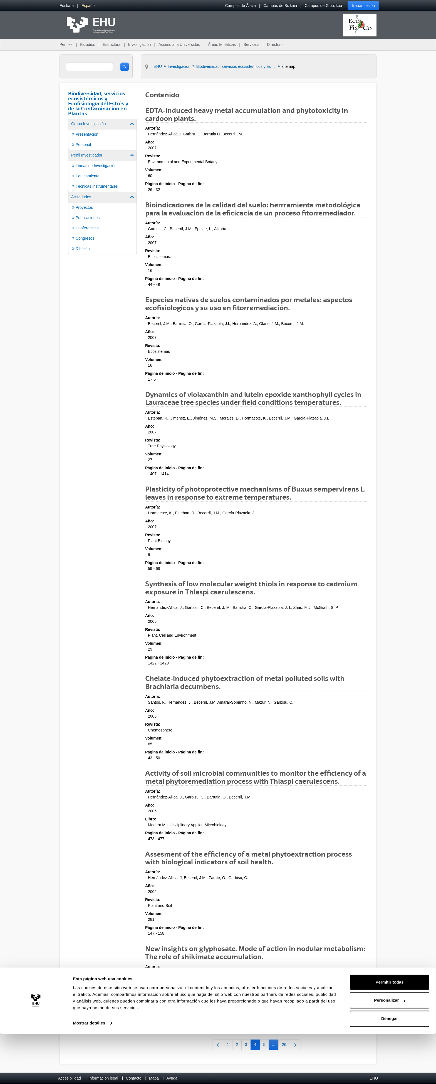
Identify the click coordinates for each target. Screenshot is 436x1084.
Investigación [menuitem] (139, 44)
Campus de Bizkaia (280, 5)
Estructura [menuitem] (111, 44)
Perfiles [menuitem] (66, 44)
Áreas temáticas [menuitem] (222, 44)
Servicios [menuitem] (251, 44)
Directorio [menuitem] (275, 44)
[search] (89, 67)
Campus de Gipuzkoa (323, 5)
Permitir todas (390, 1032)
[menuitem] (66, 5)
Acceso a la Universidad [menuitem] (179, 44)
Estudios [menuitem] (87, 44)
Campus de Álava (240, 5)
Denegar (389, 1068)
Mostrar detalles (89, 1073)
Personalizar (389, 1050)
